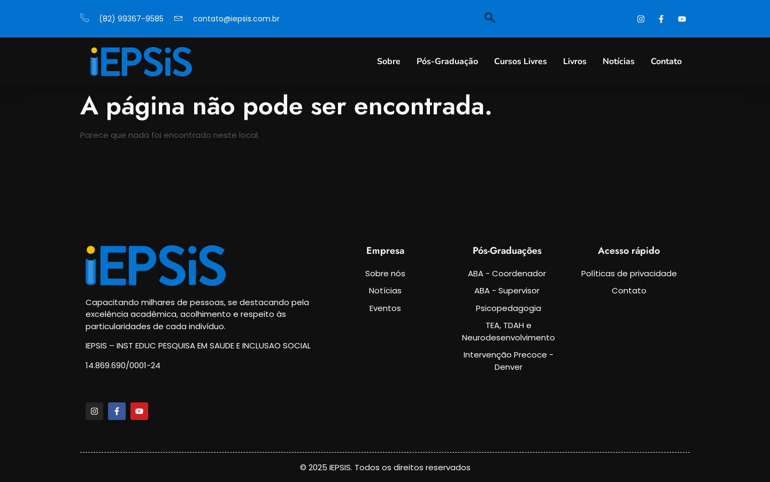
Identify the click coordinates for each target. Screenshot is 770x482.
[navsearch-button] (489, 18)
